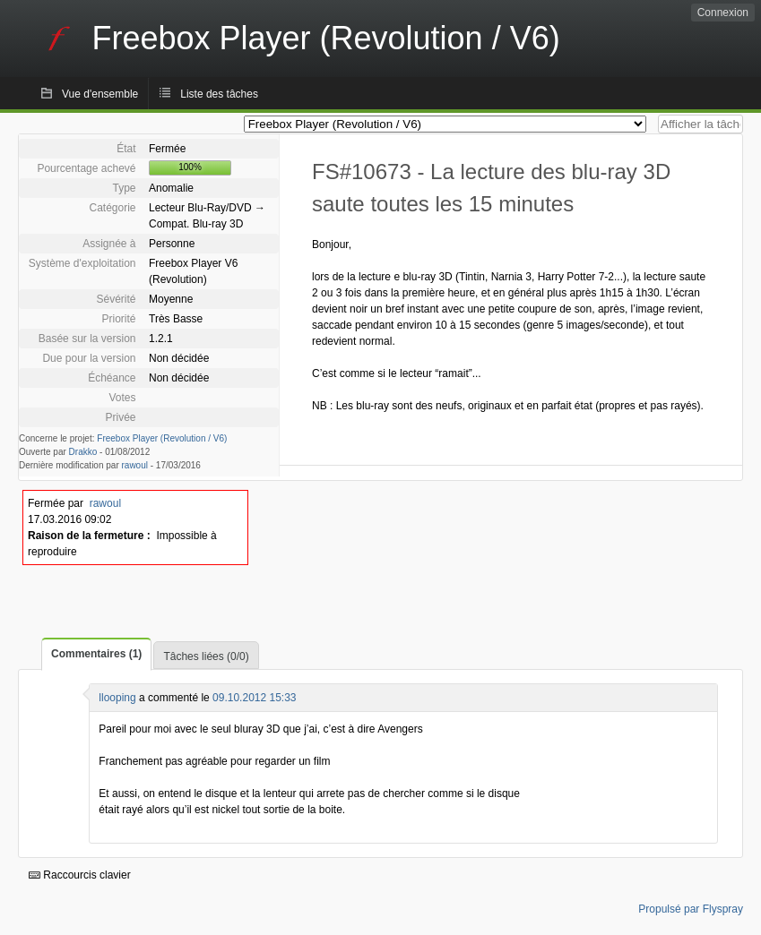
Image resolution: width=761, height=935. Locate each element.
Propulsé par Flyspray (690, 909)
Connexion (722, 12)
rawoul (135, 465)
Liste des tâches (219, 94)
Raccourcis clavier (80, 875)
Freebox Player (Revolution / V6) (162, 438)
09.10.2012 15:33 (254, 697)
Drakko (83, 452)
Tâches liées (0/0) (205, 656)
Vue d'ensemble (100, 94)
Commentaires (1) (96, 654)
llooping (117, 697)
